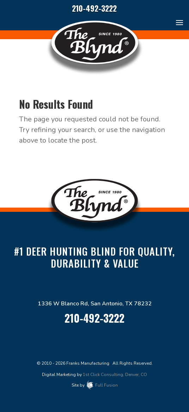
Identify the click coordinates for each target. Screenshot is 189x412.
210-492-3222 (94, 8)
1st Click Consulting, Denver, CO (115, 374)
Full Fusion (106, 385)
